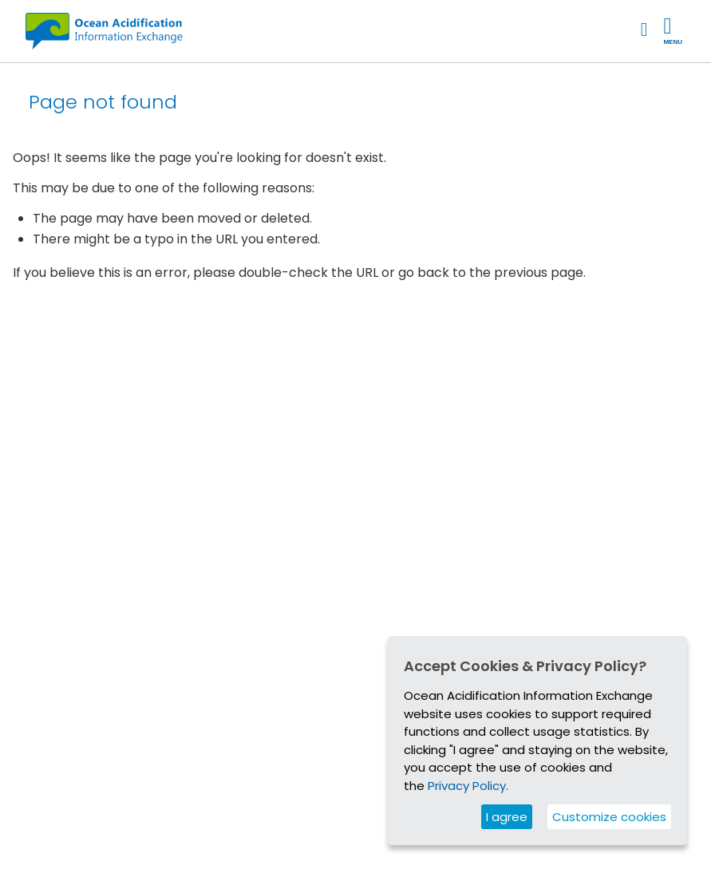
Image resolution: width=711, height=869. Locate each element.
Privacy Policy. (468, 785)
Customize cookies (609, 816)
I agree (506, 816)
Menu (672, 30)
